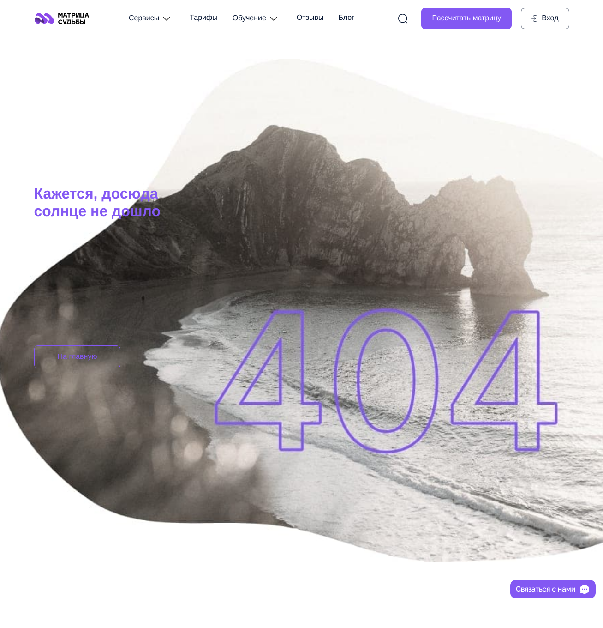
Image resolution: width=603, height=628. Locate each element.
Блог (346, 18)
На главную (77, 357)
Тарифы (203, 18)
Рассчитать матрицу (466, 18)
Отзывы (310, 18)
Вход (544, 18)
